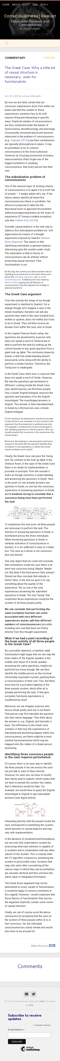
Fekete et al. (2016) (26, 220)
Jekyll (41, 1001)
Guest (26, 4)
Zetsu (31, 1005)
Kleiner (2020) (11, 282)
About (16, 4)
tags (43, 4)
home (6, 4)
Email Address (16, 1030)
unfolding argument (23, 277)
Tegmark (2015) (19, 140)
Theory (49, 58)
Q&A (34, 4)
